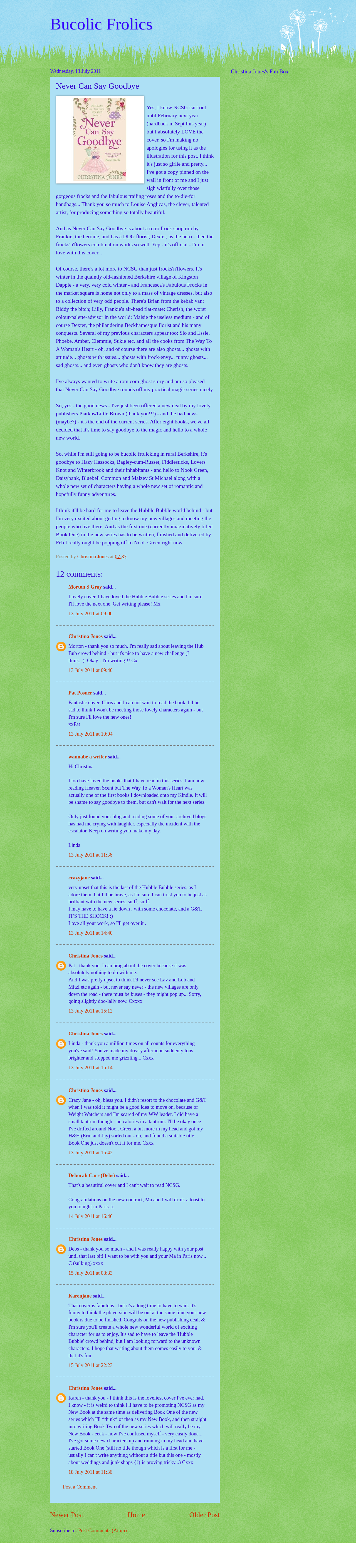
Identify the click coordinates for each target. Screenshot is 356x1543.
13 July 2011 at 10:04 (90, 734)
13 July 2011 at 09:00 (90, 613)
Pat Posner (80, 693)
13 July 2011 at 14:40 (90, 933)
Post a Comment (80, 1487)
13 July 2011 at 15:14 (90, 1067)
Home (136, 1515)
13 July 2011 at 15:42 (90, 1152)
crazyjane (79, 877)
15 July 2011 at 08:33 (90, 1273)
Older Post (204, 1515)
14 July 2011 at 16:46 (90, 1216)
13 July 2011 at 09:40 (90, 670)
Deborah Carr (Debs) (91, 1175)
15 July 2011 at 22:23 (90, 1365)
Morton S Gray (85, 587)
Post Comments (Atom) (102, 1530)
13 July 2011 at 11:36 (90, 855)
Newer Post (66, 1515)
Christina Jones (85, 636)
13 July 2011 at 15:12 (90, 1011)
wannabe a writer (87, 757)
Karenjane (80, 1296)
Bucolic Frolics (101, 24)
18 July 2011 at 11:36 (90, 1472)
